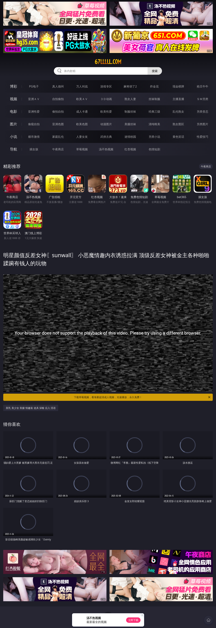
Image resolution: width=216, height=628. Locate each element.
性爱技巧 (202, 137)
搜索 (155, 71)
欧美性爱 (106, 111)
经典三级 (154, 111)
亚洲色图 (58, 124)
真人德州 (58, 86)
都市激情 (34, 137)
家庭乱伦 (58, 137)
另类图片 (202, 124)
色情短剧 (154, 149)
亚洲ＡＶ (34, 99)
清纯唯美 (154, 124)
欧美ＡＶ (82, 99)
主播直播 (178, 99)
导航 (13, 149)
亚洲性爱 (34, 111)
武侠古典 (106, 137)
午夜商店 (58, 149)
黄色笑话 (178, 137)
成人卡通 (82, 111)
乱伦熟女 (178, 111)
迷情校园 (130, 137)
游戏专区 (106, 86)
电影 (13, 111)
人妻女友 (82, 137)
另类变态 (202, 111)
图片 (13, 124)
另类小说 (154, 137)
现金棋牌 (178, 86)
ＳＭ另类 (202, 99)
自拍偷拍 (58, 99)
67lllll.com (108, 61)
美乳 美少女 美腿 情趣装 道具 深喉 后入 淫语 (31, 408)
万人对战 (82, 86)
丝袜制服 (154, 99)
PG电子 (34, 86)
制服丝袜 (130, 111)
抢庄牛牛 (202, 86)
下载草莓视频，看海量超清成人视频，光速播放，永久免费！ (142, 397)
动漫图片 (106, 124)
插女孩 (34, 149)
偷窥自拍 (34, 124)
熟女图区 (178, 124)
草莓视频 (82, 149)
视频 (13, 98)
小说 (13, 136)
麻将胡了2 (130, 86)
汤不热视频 (106, 149)
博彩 (13, 86)
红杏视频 (130, 149)
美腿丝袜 (130, 124)
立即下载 (133, 620)
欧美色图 (82, 124)
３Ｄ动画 (106, 99)
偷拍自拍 (58, 111)
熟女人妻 (130, 99)
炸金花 (154, 86)
